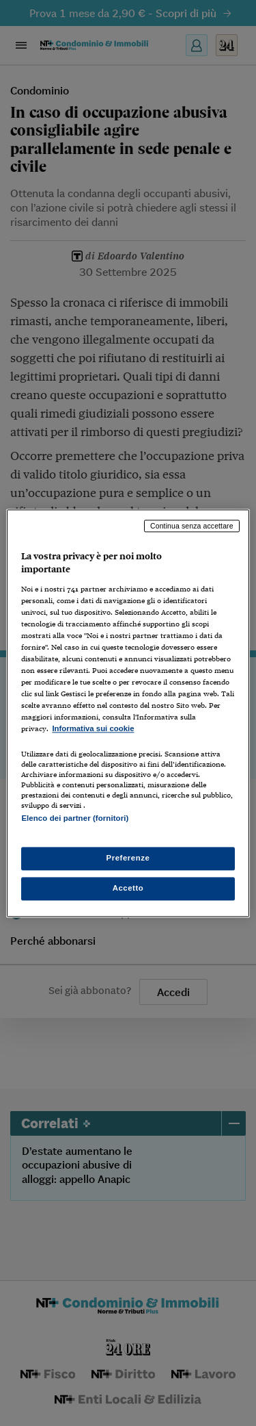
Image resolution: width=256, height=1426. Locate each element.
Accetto (128, 888)
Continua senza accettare (191, 526)
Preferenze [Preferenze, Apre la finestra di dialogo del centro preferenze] (128, 858)
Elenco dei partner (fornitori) (74, 818)
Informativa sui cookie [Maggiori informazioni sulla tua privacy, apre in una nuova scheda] (93, 729)
